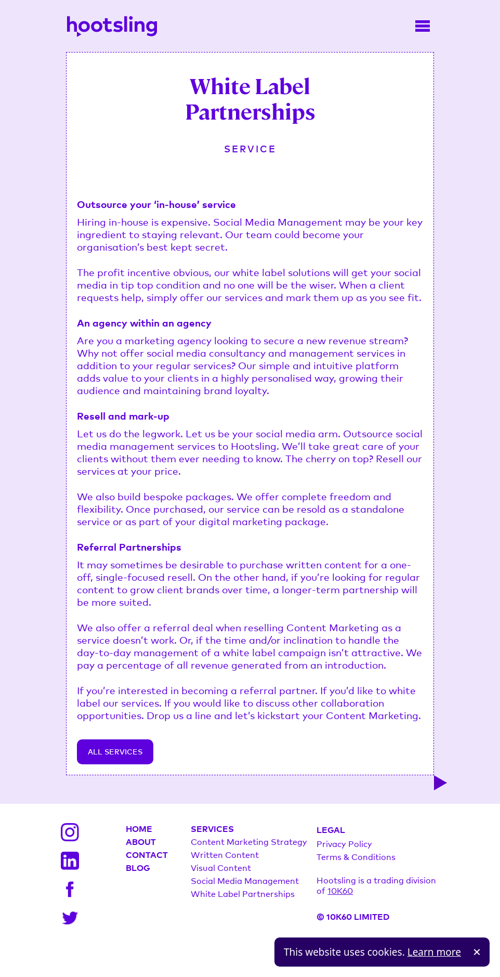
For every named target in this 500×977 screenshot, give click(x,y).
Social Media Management (245, 880)
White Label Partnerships (243, 893)
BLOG (138, 867)
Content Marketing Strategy (249, 841)
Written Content (225, 854)
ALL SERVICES (115, 752)
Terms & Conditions (356, 856)
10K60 (340, 890)
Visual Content (221, 867)
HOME (139, 828)
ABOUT (141, 841)
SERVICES (212, 828)
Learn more (434, 952)
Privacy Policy (344, 843)
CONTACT (147, 854)
